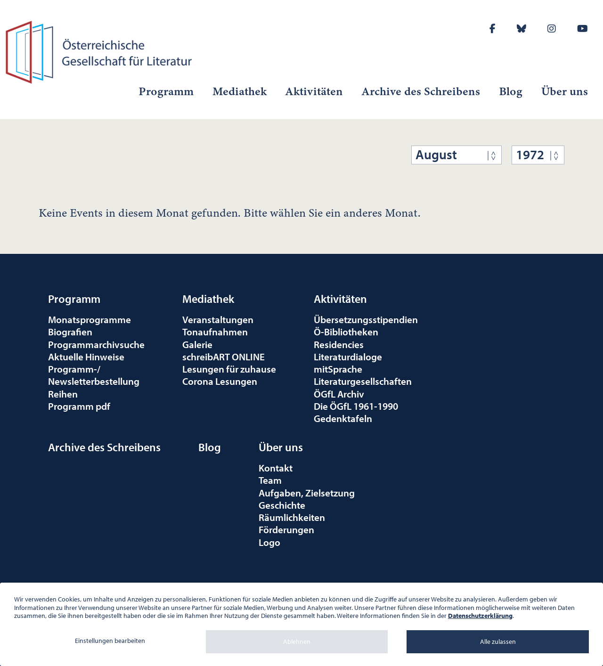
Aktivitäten (314, 91)
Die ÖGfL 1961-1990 (356, 406)
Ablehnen (296, 641)
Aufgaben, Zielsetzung (307, 493)
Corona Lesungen (219, 381)
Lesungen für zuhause (229, 369)
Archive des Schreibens (421, 91)
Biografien (70, 331)
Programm (166, 91)
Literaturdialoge (348, 356)
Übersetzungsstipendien (366, 319)
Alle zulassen (498, 641)
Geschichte (282, 505)
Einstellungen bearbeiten (110, 640)
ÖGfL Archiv (339, 394)
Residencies (339, 344)
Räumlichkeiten (292, 517)
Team (270, 480)
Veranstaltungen (217, 319)
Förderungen (286, 529)
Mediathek (239, 91)
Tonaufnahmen (215, 331)
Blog (510, 91)
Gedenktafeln (343, 418)
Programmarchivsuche (96, 344)
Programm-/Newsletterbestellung (93, 375)
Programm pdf (79, 406)
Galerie (197, 344)
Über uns (564, 91)
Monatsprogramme (89, 319)
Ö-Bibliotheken (346, 331)
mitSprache (338, 369)
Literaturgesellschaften (363, 381)
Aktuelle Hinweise (86, 356)
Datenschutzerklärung (480, 615)
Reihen (63, 394)
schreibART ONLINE (223, 356)
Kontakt (276, 468)
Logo (269, 542)
